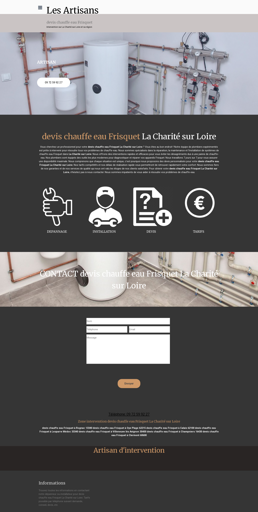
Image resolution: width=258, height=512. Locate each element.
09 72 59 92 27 (53, 82)
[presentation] (111, 372)
